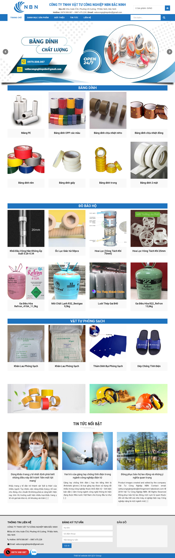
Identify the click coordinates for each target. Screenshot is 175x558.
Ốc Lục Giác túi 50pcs (67, 250)
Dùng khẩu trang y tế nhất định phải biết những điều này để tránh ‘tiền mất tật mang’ (33, 477)
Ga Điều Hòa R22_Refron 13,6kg (149, 305)
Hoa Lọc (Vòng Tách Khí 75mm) (108, 252)
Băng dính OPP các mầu (67, 132)
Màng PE (26, 132)
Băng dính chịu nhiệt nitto (108, 132)
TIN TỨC (74, 17)
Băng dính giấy (67, 182)
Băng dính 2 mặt (149, 182)
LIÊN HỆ (87, 17)
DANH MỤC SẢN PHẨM (38, 17)
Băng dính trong (108, 182)
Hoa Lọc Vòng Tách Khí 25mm (149, 250)
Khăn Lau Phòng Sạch (26, 366)
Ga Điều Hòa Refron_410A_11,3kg (26, 305)
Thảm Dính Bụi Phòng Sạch (108, 366)
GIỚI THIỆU (59, 17)
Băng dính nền (26, 182)
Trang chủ (16, 17)
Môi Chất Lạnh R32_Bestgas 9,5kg (67, 305)
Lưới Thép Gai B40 (108, 303)
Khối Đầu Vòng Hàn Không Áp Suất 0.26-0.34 (26, 252)
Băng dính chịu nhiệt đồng (149, 132)
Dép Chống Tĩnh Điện (149, 366)
